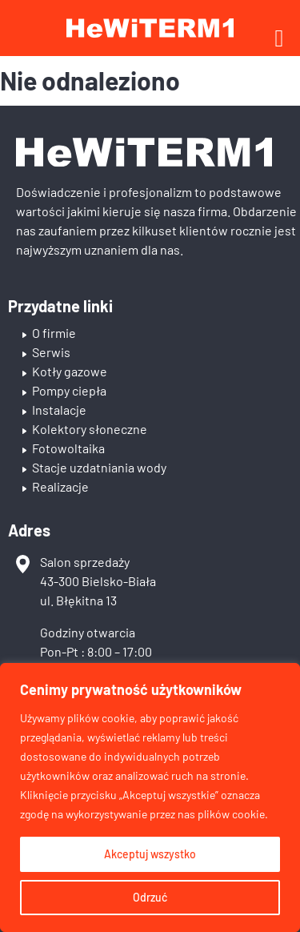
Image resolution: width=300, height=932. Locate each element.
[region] (150, 797)
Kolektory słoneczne (89, 428)
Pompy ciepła (69, 390)
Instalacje (59, 409)
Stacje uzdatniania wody (99, 467)
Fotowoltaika (68, 448)
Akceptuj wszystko (150, 854)
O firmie (54, 332)
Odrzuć (150, 897)
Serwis (51, 352)
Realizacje (60, 486)
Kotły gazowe (69, 371)
